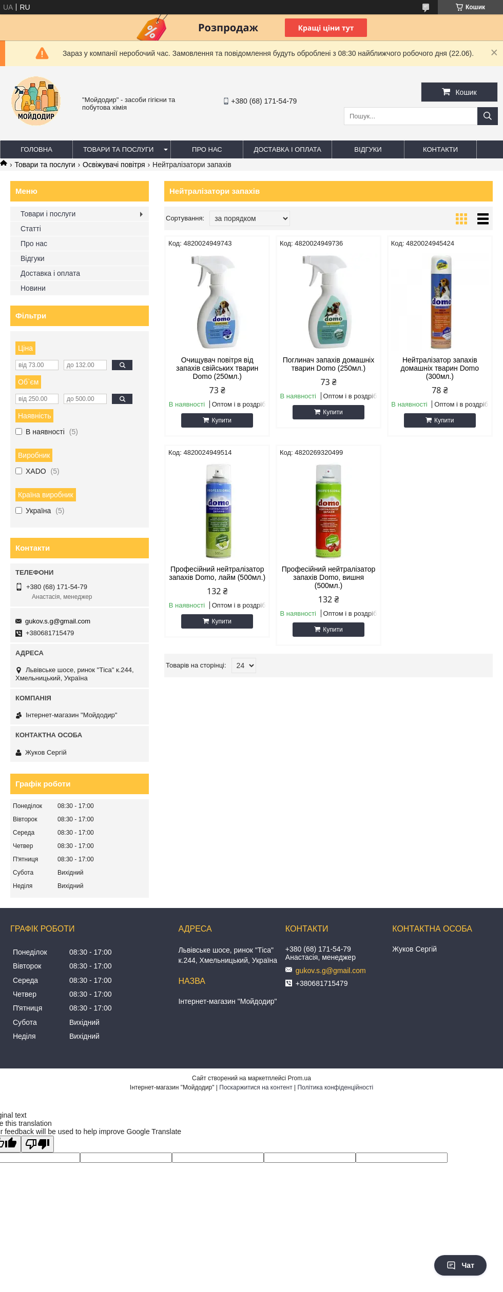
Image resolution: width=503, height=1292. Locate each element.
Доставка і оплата (287, 149)
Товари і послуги (48, 214)
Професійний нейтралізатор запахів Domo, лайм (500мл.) (217, 573)
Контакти (440, 149)
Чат (460, 1265)
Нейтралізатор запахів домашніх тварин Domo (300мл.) (440, 368)
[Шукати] (487, 116)
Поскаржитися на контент (255, 1087)
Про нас (207, 149)
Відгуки (367, 149)
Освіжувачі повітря (114, 164)
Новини (33, 288)
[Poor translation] (37, 1144)
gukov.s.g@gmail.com (57, 621)
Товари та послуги (118, 149)
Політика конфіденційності (335, 1087)
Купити (221, 420)
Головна (36, 149)
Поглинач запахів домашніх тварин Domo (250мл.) (328, 364)
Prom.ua (299, 1078)
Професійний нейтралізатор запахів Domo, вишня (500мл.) (328, 577)
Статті (31, 229)
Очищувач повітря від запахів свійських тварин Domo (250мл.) (217, 368)
